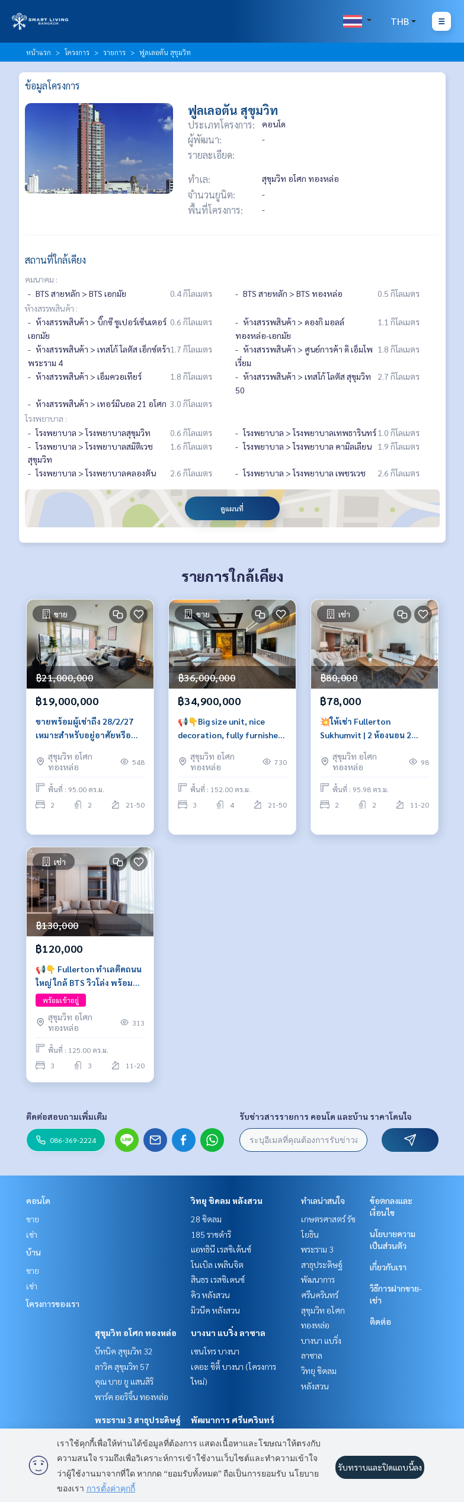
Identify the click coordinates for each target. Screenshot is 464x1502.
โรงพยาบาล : (46, 418)
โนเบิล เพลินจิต (217, 1264)
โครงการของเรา (52, 1303)
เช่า (31, 1234)
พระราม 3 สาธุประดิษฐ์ (138, 1419)
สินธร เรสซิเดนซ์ (218, 1279)
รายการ (114, 52)
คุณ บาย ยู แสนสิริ (124, 1381)
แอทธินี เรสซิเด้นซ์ (221, 1249)
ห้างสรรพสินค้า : (51, 308)
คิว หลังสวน (210, 1294)
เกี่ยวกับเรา (388, 1266)
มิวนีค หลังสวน (215, 1310)
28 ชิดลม (206, 1218)
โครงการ (77, 52)
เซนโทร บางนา (215, 1351)
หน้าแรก (38, 52)
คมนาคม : (41, 279)
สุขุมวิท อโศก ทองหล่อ (136, 1332)
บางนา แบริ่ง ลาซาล (228, 1332)
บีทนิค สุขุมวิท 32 (124, 1351)
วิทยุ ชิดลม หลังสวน (227, 1200)
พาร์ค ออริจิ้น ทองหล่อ (131, 1396)
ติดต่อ (380, 1321)
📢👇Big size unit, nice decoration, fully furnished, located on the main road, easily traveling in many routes (231, 728)
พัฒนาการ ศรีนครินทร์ (232, 1419)
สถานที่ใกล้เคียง (55, 260)
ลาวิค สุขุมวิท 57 (122, 1366)
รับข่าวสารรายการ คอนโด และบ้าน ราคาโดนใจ (325, 1116)
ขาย (32, 1218)
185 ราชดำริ (211, 1234)
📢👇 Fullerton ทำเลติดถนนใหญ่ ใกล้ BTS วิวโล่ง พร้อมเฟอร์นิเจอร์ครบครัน (89, 976)
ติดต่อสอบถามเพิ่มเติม (66, 1116)
